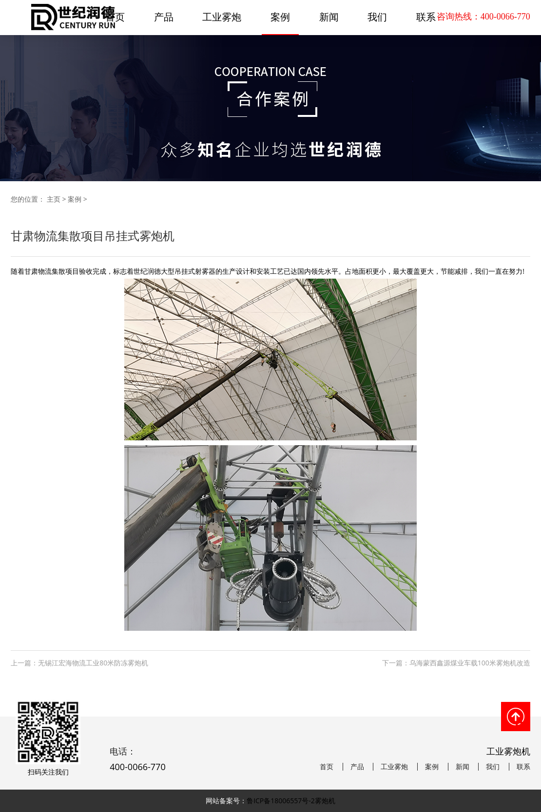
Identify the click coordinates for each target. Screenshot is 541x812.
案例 (280, 16)
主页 (53, 199)
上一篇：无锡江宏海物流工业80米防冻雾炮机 (79, 662)
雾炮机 (325, 800)
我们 (377, 16)
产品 (164, 16)
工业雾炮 (221, 16)
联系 (523, 767)
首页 (326, 767)
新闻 (329, 16)
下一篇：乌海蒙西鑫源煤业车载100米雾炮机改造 (456, 662)
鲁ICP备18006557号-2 (281, 800)
